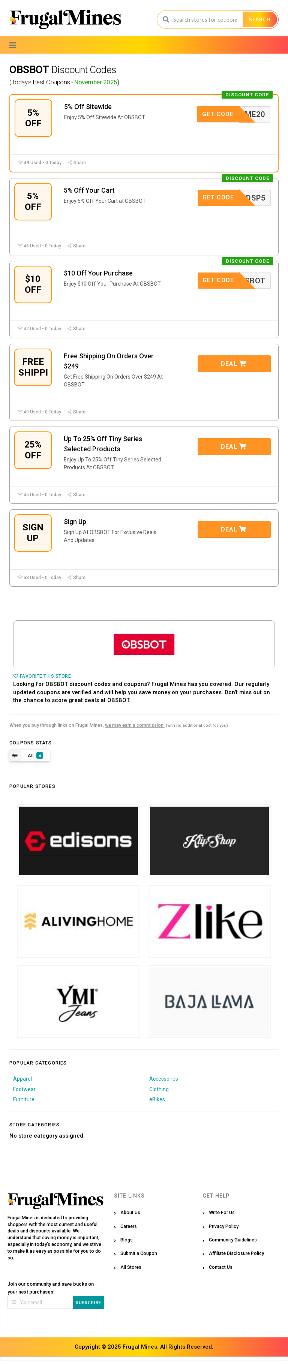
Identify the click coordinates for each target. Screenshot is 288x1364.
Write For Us (222, 1215)
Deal (233, 365)
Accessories (163, 1081)
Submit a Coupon (138, 1256)
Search (260, 19)
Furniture (23, 1102)
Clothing (159, 1092)
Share (76, 163)
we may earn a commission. (135, 728)
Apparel (22, 1081)
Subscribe (88, 1305)
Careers (128, 1229)
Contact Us (220, 1270)
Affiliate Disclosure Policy (236, 1256)
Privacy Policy (223, 1229)
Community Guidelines (233, 1243)
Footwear (24, 1092)
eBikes (157, 1102)
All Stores (130, 1270)
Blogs (126, 1243)
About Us (130, 1215)
